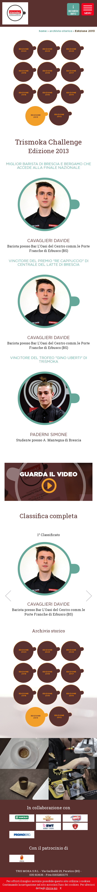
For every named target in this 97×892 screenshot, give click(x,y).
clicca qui (51, 888)
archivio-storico (60, 30)
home (43, 30)
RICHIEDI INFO (73, 10)
